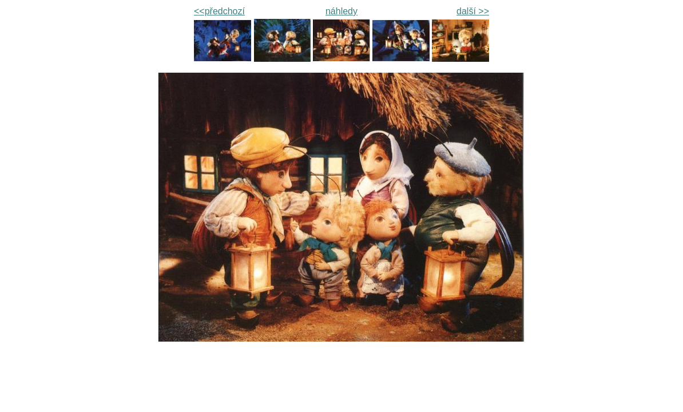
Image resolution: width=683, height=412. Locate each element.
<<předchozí (219, 11)
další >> (472, 11)
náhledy (341, 11)
